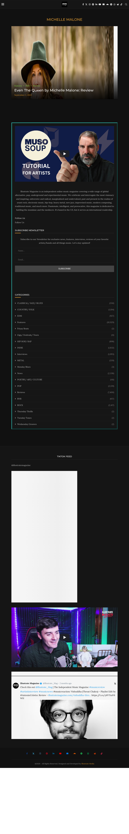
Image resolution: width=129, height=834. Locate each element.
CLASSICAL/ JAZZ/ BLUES (65, 303)
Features (65, 322)
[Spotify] (111, 4)
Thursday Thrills (65, 411)
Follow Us (19, 222)
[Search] (126, 4)
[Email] (104, 4)
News (65, 373)
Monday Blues (65, 367)
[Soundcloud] (107, 4)
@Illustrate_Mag (50, 683)
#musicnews (46, 691)
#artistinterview (29, 691)
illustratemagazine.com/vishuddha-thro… (69, 695)
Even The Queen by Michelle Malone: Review (53, 90)
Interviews (65, 354)
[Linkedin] (96, 4)
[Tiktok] (121, 4)
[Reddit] (118, 4)
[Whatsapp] (114, 4)
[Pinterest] (93, 4)
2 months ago (66, 683)
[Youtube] (100, 4)
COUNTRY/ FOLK (65, 309)
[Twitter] (86, 4)
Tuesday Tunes (65, 418)
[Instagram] (90, 4)
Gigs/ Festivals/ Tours (65, 335)
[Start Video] (64, 154)
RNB (65, 398)
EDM (65, 316)
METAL (65, 360)
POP (65, 386)
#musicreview (97, 687)
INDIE (65, 347)
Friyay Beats (65, 328)
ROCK (65, 405)
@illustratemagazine (21, 465)
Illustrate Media (87, 764)
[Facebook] (83, 4)
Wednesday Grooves (65, 424)
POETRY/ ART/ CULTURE (65, 379)
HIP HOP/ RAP (65, 341)
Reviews (65, 392)
